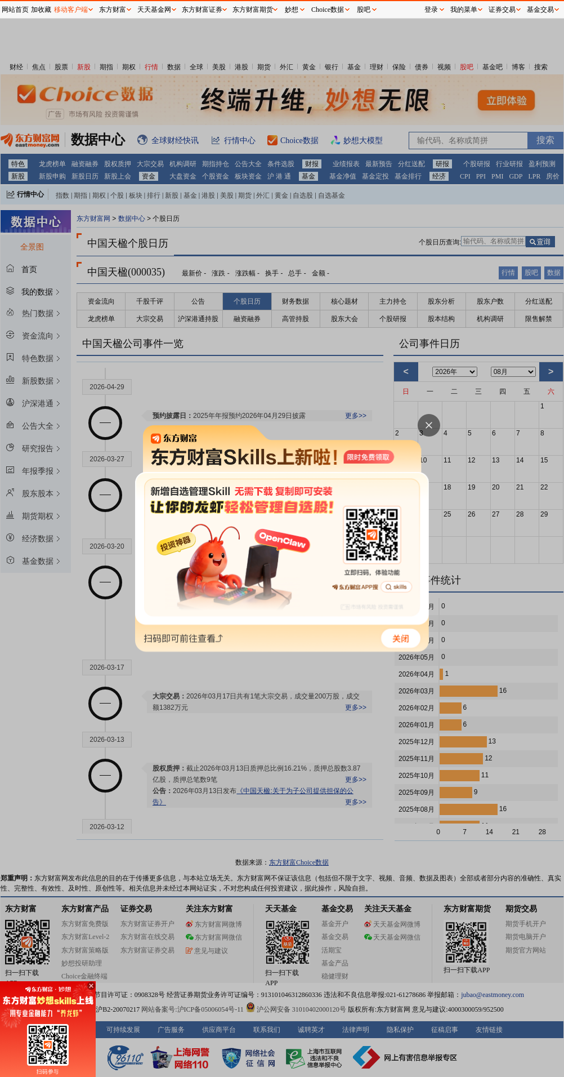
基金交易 (540, 10)
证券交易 (502, 10)
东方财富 (112, 10)
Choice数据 (327, 10)
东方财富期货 (252, 10)
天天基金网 (154, 10)
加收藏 (41, 10)
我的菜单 (463, 10)
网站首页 (15, 10)
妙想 (291, 10)
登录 (431, 10)
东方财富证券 (202, 10)
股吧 (363, 10)
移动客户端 (71, 10)
